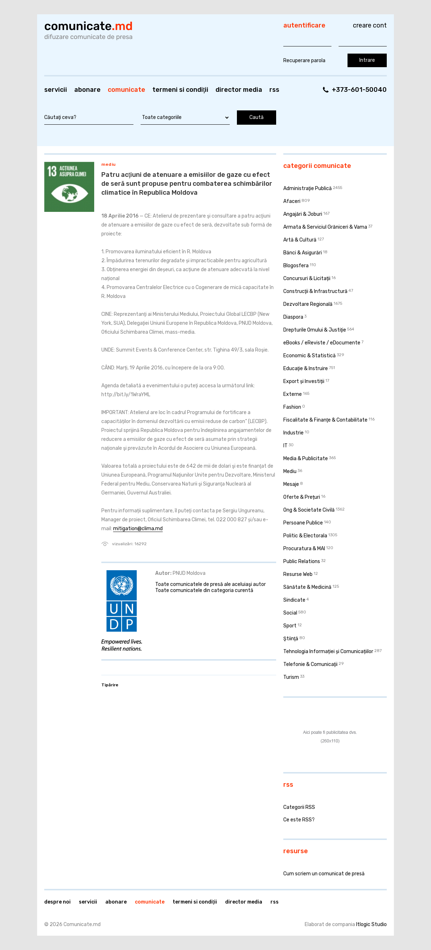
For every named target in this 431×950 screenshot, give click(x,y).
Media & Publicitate (305, 459)
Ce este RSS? (299, 820)
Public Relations (301, 561)
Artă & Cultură (299, 240)
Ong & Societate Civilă (309, 510)
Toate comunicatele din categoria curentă (204, 590)
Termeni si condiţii (180, 90)
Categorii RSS (299, 807)
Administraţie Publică (307, 188)
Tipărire (109, 684)
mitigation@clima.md (138, 529)
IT (285, 446)
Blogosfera (296, 266)
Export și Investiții (303, 381)
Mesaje (291, 484)
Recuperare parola (304, 61)
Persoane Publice (303, 523)
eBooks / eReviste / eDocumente (321, 343)
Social (290, 613)
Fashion (292, 407)
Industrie (293, 433)
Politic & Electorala (305, 536)
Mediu (108, 164)
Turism (291, 677)
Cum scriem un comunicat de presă (324, 874)
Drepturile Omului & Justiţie (314, 330)
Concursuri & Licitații (306, 278)
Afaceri (291, 201)
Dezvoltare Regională (308, 304)
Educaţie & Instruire (305, 368)
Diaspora (293, 317)
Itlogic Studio (371, 924)
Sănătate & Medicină (307, 587)
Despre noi (57, 902)
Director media (239, 90)
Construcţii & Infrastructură (315, 291)
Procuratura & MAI (304, 549)
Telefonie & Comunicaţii (310, 664)
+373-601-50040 (359, 90)
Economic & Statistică (309, 356)
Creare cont (370, 25)
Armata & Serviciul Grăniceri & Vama (325, 227)
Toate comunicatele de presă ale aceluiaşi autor (210, 584)
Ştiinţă (290, 639)
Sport (289, 626)
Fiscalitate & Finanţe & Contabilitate (325, 420)
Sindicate (294, 600)
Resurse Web (298, 574)
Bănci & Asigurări (302, 253)
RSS (274, 90)
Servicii (55, 90)
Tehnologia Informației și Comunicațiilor (328, 651)
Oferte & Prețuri (301, 497)
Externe (292, 394)
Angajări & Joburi (302, 214)
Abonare (87, 90)
